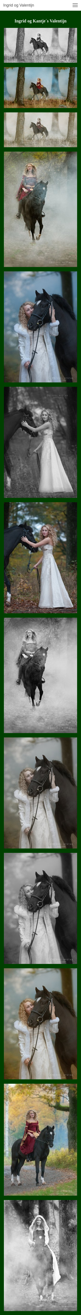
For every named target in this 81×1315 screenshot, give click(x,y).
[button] (75, 5)
